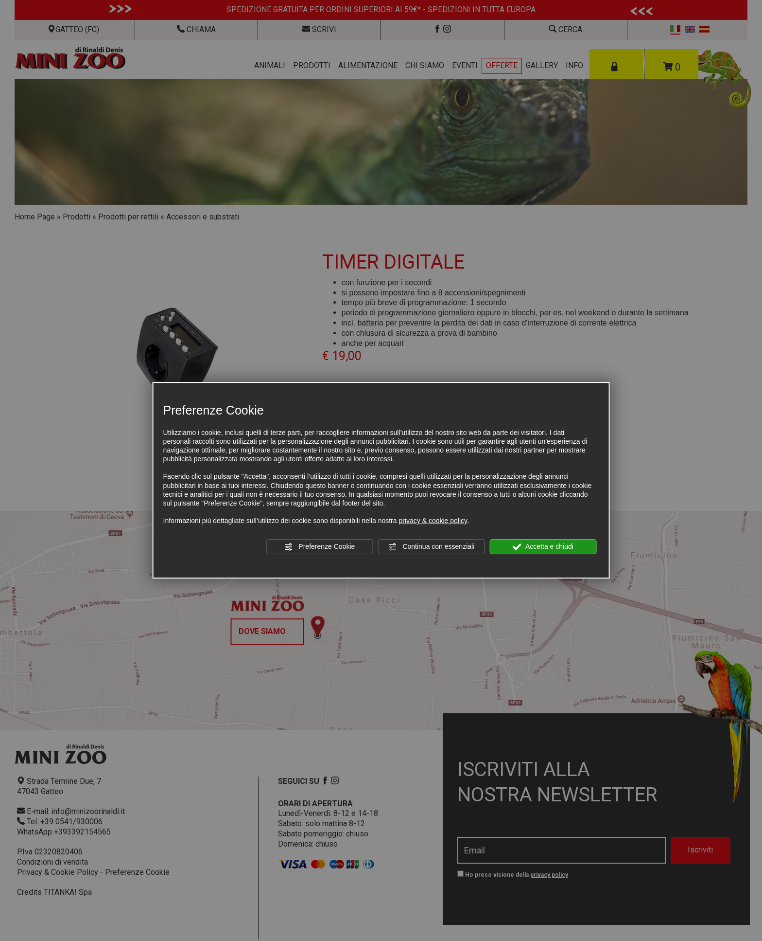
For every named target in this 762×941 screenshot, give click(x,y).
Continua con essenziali (431, 547)
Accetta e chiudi (543, 547)
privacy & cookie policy (433, 521)
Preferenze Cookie (319, 547)
